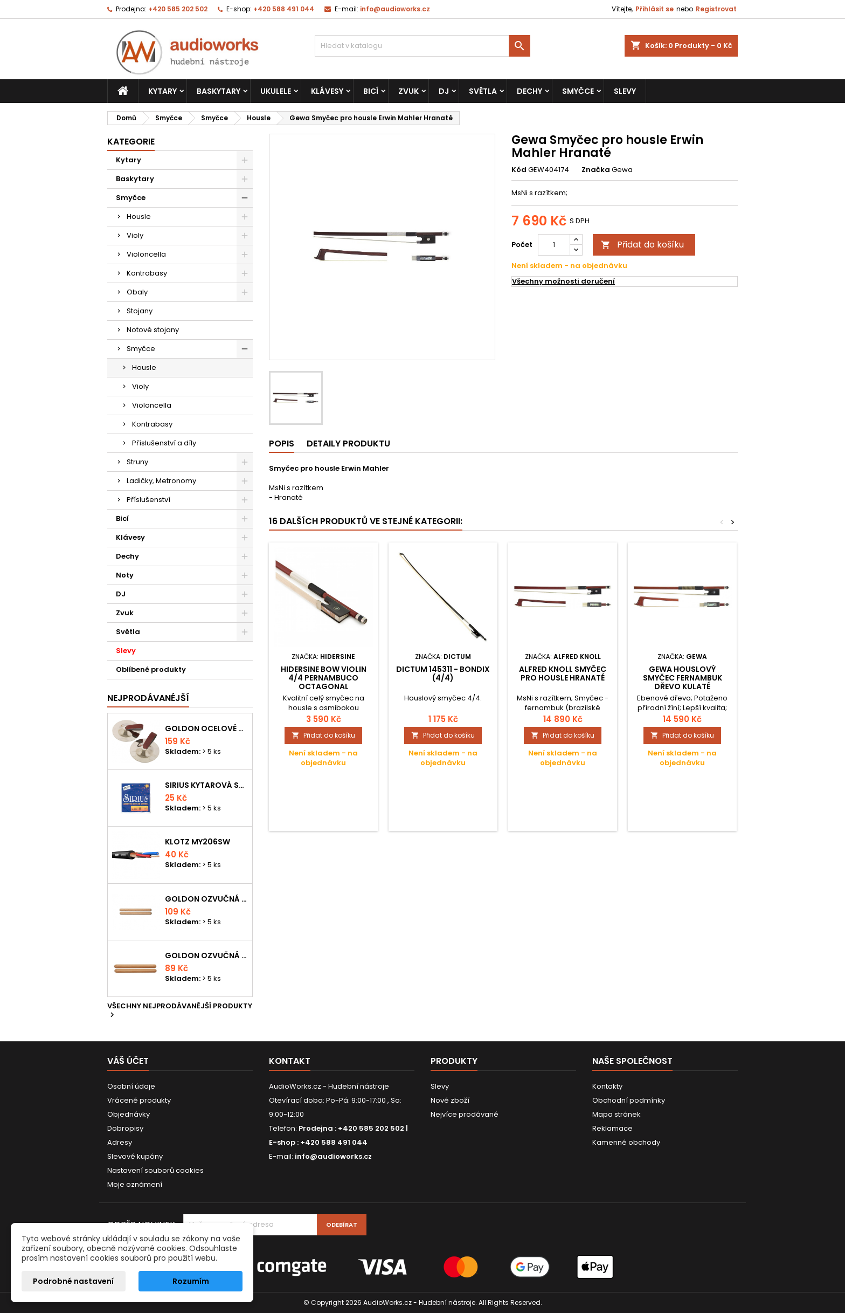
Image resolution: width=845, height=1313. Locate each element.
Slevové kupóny (135, 1156)
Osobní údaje (131, 1086)
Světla (483, 91)
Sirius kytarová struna (206, 785)
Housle (139, 216)
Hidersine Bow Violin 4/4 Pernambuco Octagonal (323, 678)
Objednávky (128, 1114)
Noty (125, 575)
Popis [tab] (281, 443)
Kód (519, 170)
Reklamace (612, 1128)
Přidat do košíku (642, 244)
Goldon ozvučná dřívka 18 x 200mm (206, 899)
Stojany (140, 311)
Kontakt (289, 1061)
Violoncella (146, 254)
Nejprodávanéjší (148, 698)
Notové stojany (153, 330)
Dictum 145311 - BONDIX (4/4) (443, 673)
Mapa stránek (616, 1114)
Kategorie (131, 141)
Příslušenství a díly (164, 443)
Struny (137, 462)
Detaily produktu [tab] (348, 443)
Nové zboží (450, 1100)
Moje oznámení (134, 1184)
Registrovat (716, 8)
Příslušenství (148, 499)
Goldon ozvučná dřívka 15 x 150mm (206, 955)
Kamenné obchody (626, 1142)
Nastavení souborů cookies (155, 1170)
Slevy (625, 91)
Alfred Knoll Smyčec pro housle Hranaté (562, 673)
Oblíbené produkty (151, 669)
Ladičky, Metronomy (161, 481)
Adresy (119, 1142)
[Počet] (554, 245)
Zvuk (408, 91)
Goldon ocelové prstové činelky (206, 728)
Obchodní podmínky (628, 1100)
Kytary (162, 91)
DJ (444, 91)
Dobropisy (125, 1128)
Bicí (370, 91)
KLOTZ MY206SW (197, 841)
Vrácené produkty (139, 1100)
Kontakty (607, 1086)
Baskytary (218, 91)
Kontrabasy (147, 273)
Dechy (529, 91)
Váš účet (128, 1061)
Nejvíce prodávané (464, 1114)
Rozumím (190, 1281)
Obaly (137, 292)
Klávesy (327, 91)
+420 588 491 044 (283, 8)
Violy (135, 235)
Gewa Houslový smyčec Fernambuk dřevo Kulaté (682, 678)
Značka (595, 170)
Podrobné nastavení (73, 1281)
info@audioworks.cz (395, 8)
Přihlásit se (654, 8)
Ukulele (275, 91)
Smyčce (578, 91)
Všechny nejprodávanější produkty (179, 1011)
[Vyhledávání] (422, 46)
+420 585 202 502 (177, 8)
